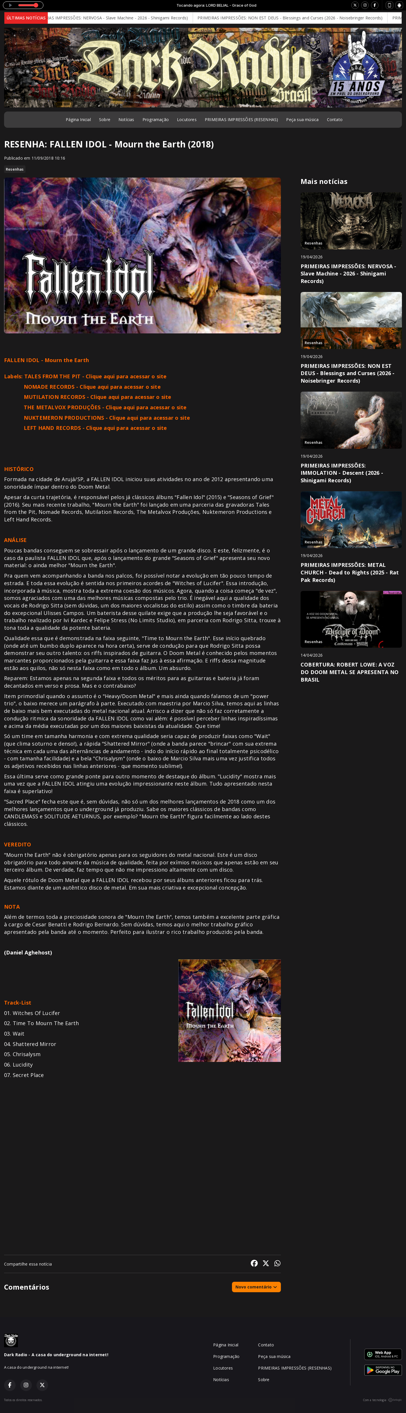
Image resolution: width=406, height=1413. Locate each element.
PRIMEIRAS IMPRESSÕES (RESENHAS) (241, 119)
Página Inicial (78, 119)
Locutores (187, 119)
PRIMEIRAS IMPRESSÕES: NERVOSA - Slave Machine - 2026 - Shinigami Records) (116, 18)
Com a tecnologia (382, 1400)
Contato (335, 119)
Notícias (126, 119)
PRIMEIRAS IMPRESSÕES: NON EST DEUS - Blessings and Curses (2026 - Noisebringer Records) (296, 18)
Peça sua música (302, 119)
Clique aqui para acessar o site (126, 376)
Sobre (104, 119)
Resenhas (15, 169)
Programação (155, 119)
